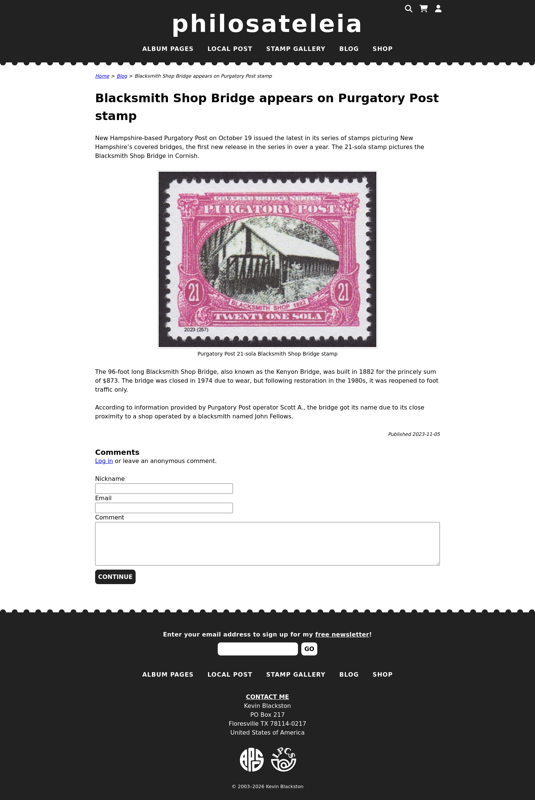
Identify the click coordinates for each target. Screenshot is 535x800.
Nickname (110, 478)
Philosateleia (268, 24)
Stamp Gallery (295, 48)
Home (102, 76)
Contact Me (267, 696)
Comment (109, 517)
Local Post (229, 48)
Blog (349, 48)
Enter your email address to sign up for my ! (267, 634)
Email (103, 498)
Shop (383, 48)
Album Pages (168, 48)
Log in (104, 460)
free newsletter (342, 634)
